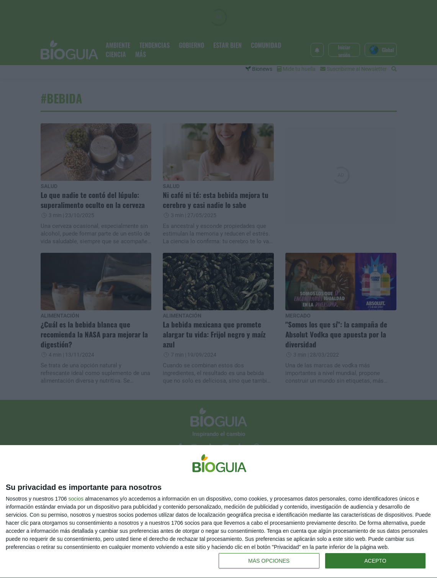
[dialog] (218, 511)
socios (75, 498)
